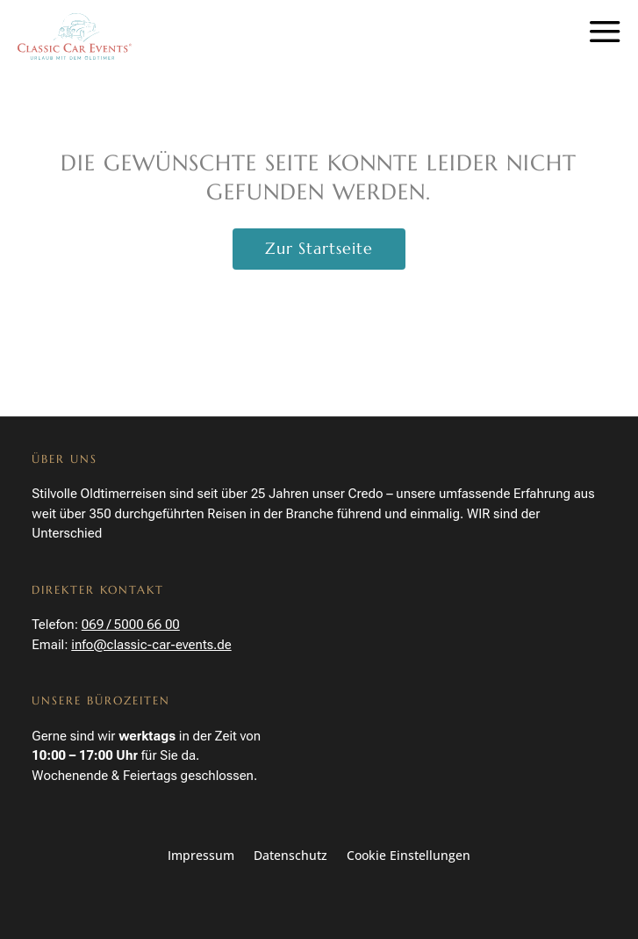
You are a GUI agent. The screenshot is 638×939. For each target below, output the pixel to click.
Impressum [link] (201, 856)
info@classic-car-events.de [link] (151, 645)
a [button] (605, 33)
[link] (75, 36)
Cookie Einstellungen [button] (408, 856)
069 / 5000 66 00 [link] (131, 624)
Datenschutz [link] (290, 856)
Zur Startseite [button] (319, 248)
